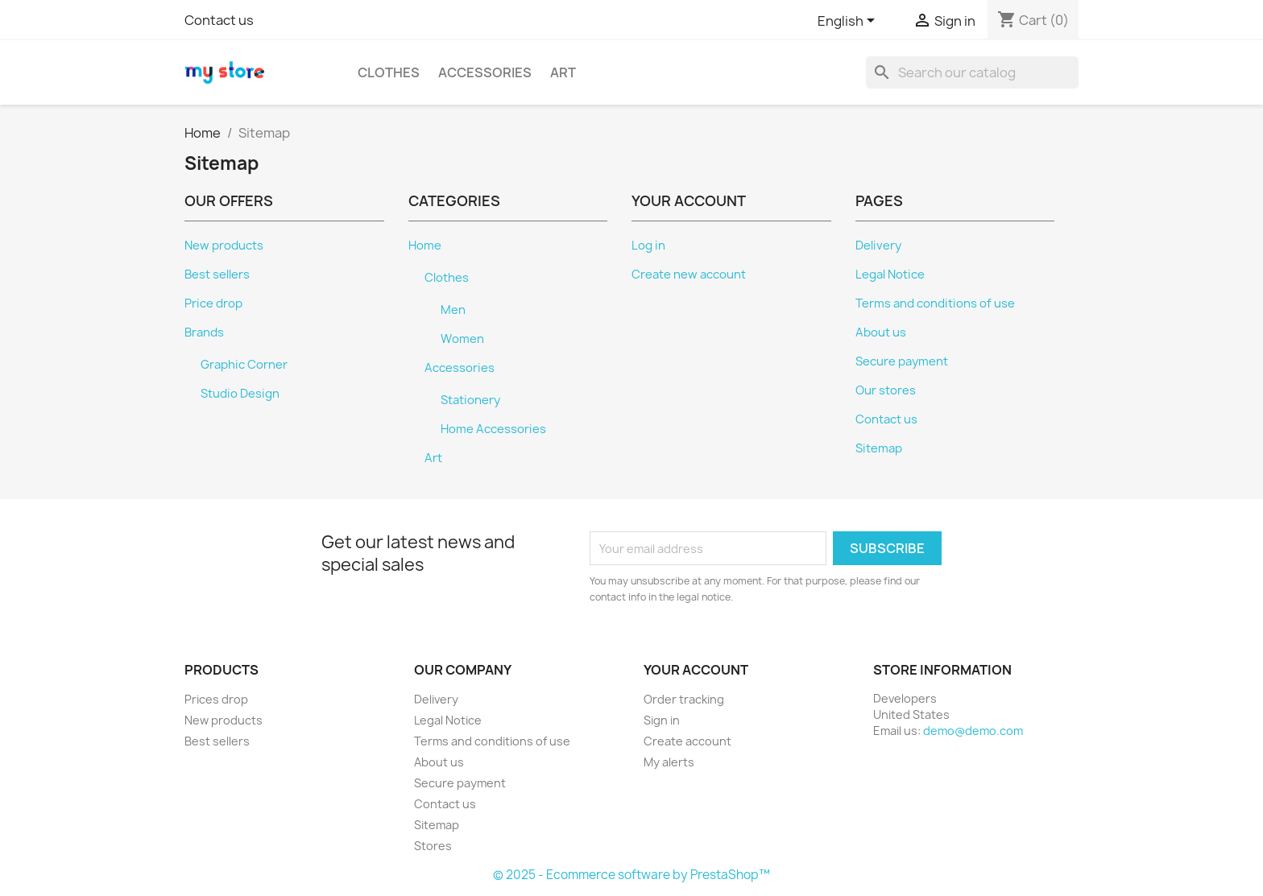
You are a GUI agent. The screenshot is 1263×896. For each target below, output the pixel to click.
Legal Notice (890, 274)
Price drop (213, 303)
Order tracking (684, 699)
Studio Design (240, 394)
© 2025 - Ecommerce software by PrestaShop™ (631, 874)
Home (424, 245)
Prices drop (216, 699)
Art (563, 72)
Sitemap (878, 448)
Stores (433, 845)
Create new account (689, 274)
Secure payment (901, 361)
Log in (648, 245)
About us (880, 332)
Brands (204, 332)
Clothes (389, 72)
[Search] (972, 72)
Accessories (485, 72)
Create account (687, 741)
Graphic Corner (244, 365)
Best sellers (217, 274)
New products (223, 245)
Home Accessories (493, 429)
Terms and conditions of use (935, 303)
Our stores (885, 390)
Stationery (470, 400)
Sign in (662, 720)
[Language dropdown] (849, 21)
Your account (696, 670)
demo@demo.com (973, 730)
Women (462, 339)
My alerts (669, 762)
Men (453, 310)
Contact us (219, 20)
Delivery (878, 245)
